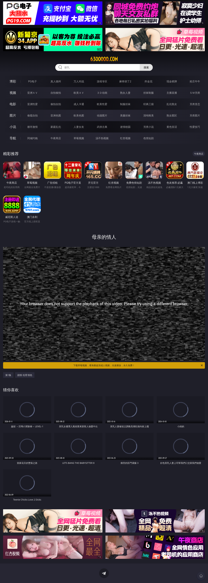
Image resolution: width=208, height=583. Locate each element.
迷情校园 (125, 127)
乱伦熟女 (172, 104)
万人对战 (79, 81)
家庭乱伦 (56, 127)
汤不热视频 (102, 138)
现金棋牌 (172, 81)
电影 (13, 104)
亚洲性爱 (32, 104)
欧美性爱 (102, 104)
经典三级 (148, 104)
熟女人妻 (125, 93)
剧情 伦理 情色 (24, 375)
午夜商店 (56, 138)
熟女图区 (172, 115)
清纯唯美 (148, 115)
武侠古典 (102, 127)
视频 (13, 92)
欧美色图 (79, 115)
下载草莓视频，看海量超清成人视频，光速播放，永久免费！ (138, 365)
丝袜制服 (148, 93)
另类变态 (195, 104)
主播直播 (172, 93)
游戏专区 (102, 81)
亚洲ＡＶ (32, 93)
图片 (13, 115)
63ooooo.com (104, 59)
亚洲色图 (56, 115)
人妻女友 (79, 127)
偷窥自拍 (32, 115)
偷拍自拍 (56, 104)
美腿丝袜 (125, 115)
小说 (13, 127)
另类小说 (148, 127)
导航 (13, 138)
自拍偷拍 (56, 93)
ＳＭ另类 (195, 93)
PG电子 (32, 81)
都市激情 (32, 127)
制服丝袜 (125, 104)
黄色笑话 (172, 127)
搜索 (146, 67)
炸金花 (148, 81)
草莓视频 (79, 138)
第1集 (8, 375)
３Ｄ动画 (102, 93)
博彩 (13, 81)
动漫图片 (102, 115)
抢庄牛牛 (195, 81)
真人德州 (56, 81)
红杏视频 (125, 138)
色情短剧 (148, 138)
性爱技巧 (195, 127)
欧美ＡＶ (79, 93)
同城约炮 (32, 138)
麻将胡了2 (125, 81)
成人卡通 (79, 104)
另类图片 (195, 115)
